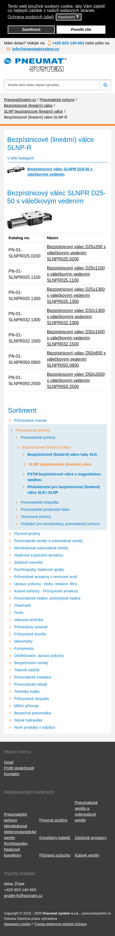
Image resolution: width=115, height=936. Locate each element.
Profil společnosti (19, 768)
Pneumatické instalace (32, 677)
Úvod (8, 762)
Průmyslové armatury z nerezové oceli (45, 577)
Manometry (23, 641)
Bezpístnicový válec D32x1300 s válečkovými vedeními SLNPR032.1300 (76, 316)
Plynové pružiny (27, 534)
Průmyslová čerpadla (31, 699)
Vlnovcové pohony (36, 517)
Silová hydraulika (28, 720)
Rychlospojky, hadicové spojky (39, 569)
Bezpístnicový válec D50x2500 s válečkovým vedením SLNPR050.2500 (76, 380)
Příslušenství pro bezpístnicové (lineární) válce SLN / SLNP (63, 490)
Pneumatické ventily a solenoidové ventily (48, 541)
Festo (18, 612)
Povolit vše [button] (81, 29)
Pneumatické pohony (32, 430)
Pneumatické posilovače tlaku (45, 509)
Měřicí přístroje (26, 706)
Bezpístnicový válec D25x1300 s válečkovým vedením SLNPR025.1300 (76, 295)
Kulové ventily (87, 855)
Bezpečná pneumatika (32, 713)
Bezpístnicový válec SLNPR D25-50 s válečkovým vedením (60, 171)
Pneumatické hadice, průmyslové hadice (47, 598)
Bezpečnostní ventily (31, 663)
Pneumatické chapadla (39, 502)
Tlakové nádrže (27, 670)
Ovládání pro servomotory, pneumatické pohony (60, 524)
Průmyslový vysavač (31, 627)
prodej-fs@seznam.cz (23, 895)
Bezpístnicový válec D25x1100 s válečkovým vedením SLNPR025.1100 (76, 274)
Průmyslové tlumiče (30, 634)
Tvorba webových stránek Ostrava (60, 924)
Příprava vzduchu (54, 855)
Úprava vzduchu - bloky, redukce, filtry (45, 584)
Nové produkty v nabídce (34, 727)
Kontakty (11, 773)
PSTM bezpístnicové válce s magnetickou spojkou (64, 477)
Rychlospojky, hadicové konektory (16, 849)
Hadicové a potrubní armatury (38, 555)
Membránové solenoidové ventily (41, 548)
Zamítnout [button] (31, 29)
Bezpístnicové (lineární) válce (46, 447)
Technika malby (27, 691)
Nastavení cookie (17, 924)
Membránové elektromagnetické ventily (20, 832)
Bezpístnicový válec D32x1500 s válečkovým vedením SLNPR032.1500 (76, 338)
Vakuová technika (28, 620)
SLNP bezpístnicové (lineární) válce (60, 464)
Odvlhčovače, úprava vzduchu (39, 655)
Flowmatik (22, 605)
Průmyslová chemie (30, 420)
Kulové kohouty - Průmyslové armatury (46, 591)
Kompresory (24, 648)
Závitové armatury (91, 837)
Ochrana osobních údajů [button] (31, 17)
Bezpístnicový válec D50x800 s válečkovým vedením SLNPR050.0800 (76, 359)
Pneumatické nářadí (30, 684)
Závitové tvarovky (28, 562)
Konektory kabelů (54, 837)
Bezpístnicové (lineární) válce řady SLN (62, 454)
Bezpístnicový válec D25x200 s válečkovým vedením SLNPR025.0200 (76, 252)
